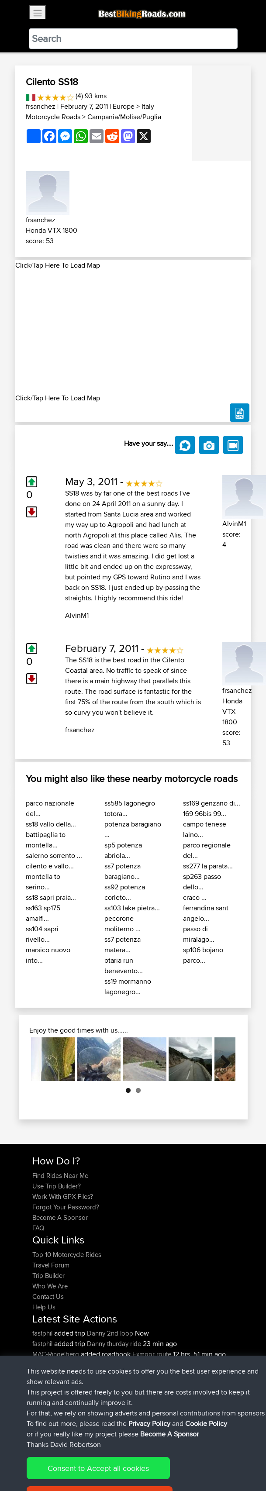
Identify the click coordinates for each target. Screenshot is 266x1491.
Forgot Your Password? (65, 1207)
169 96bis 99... (204, 814)
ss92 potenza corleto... (124, 892)
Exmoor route (151, 1354)
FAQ (38, 1228)
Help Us (43, 1307)
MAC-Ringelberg (56, 1354)
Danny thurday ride (114, 1343)
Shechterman (51, 1385)
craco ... (195, 897)
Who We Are (50, 1286)
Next (222, 1059)
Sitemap (113, 1457)
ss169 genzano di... (211, 803)
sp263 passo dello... (202, 881)
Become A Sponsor (60, 1217)
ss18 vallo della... (51, 824)
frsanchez (40, 106)
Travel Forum (50, 1265)
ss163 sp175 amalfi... (43, 913)
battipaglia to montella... (46, 840)
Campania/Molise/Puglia (124, 117)
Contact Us (48, 1296)
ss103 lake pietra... (132, 908)
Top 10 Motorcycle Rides (66, 1254)
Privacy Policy (149, 1457)
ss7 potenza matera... (122, 944)
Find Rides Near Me (60, 1175)
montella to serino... (43, 881)
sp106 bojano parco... (203, 955)
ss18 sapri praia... (51, 897)
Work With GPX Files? (62, 1196)
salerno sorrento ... (54, 856)
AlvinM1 (77, 615)
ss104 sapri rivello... (42, 934)
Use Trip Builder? (56, 1186)
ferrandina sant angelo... (205, 913)
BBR (78, 1364)
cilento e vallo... (50, 866)
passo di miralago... (198, 934)
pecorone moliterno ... (122, 923)
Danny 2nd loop (110, 1333)
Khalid (42, 1364)
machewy (46, 1375)
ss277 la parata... (208, 866)
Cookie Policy (192, 1457)
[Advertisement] (133, 332)
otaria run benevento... (123, 965)
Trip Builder (48, 1275)
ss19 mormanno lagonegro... (127, 986)
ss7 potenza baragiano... (122, 871)
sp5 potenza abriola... (123, 850)
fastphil (43, 1333)
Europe (124, 106)
